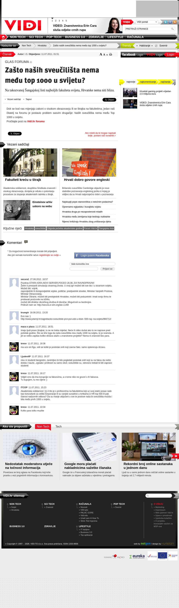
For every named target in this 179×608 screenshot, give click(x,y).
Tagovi (29, 99)
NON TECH (15, 504)
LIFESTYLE (85, 526)
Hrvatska (29, 228)
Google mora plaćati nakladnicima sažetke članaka (87, 466)
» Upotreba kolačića (162, 518)
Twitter (165, 22)
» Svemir (117, 507)
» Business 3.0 (85, 532)
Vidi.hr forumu (36, 121)
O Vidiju (158, 504)
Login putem (95, 255)
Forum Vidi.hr (90, 228)
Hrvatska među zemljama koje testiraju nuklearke (86, 216)
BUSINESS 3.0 (17, 526)
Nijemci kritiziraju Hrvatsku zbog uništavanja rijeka (86, 221)
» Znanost (48, 507)
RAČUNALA (85, 504)
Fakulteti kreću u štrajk (23, 180)
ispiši (110, 54)
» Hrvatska (14, 510)
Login (170, 54)
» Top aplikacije (86, 535)
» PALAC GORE (86, 513)
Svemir (163, 45)
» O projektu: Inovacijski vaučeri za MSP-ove (163, 523)
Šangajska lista (106, 228)
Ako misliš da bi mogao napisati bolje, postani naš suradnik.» (100, 134)
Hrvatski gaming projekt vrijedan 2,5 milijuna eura (155, 92)
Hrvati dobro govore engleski (87, 180)
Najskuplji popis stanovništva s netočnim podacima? (87, 202)
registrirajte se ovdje (49, 255)
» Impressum (159, 510)
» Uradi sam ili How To (89, 518)
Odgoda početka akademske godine (64, 228)
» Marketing (159, 507)
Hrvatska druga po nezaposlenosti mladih (82, 211)
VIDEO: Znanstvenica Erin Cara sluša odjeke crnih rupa (155, 104)
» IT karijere (84, 529)
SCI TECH (49, 504)
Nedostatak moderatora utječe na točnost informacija (28, 466)
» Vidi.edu (83, 515)
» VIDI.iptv (83, 510)
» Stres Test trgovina (88, 521)
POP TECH (119, 504)
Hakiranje (144, 45)
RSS (174, 22)
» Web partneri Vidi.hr (163, 513)
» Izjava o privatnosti (163, 515)
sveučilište (40, 228)
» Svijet (13, 507)
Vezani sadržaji (14, 99)
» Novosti (83, 507)
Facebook (170, 22)
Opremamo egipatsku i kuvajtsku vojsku (81, 207)
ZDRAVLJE (50, 526)
